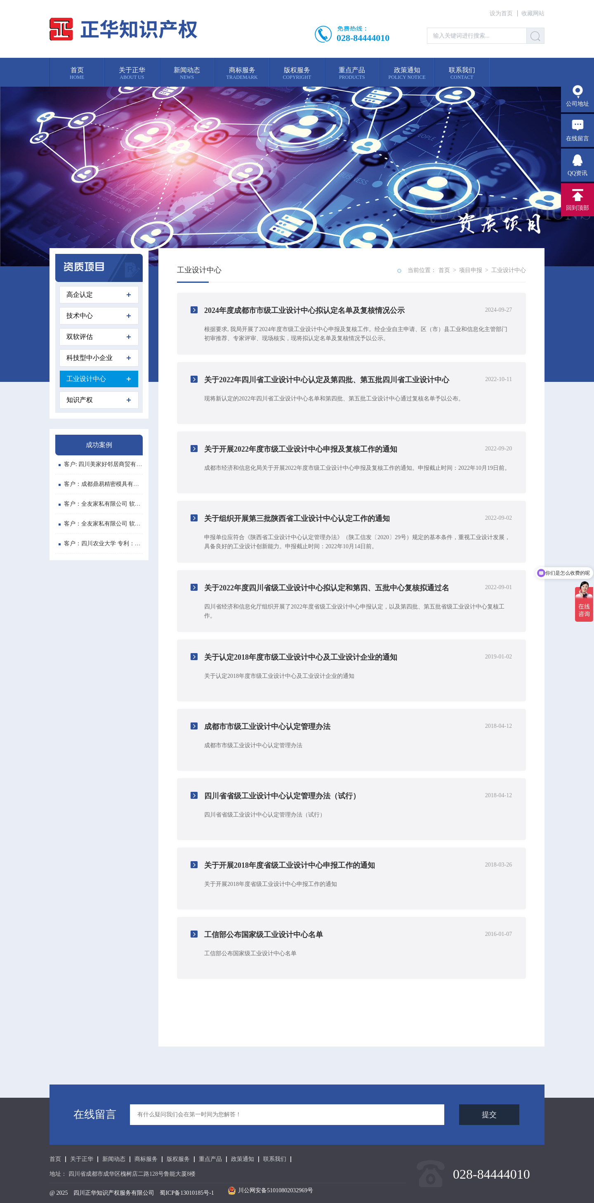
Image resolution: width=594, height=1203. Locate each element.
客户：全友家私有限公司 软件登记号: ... (112, 505)
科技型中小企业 (98, 357)
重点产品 (210, 1159)
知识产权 (98, 399)
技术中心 (98, 315)
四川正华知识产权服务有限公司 (113, 1193)
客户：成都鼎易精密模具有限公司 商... (110, 485)
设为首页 (501, 13)
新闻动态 (113, 1159)
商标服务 (146, 1159)
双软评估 (98, 336)
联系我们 (274, 1159)
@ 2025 (59, 1193)
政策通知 (242, 1159)
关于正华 (81, 1159)
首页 (444, 270)
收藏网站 (532, 13)
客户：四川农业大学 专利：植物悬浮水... (113, 544)
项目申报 (470, 270)
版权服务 (178, 1159)
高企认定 (98, 294)
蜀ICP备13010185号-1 (187, 1193)
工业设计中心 (98, 378)
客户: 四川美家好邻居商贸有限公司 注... (112, 465)
